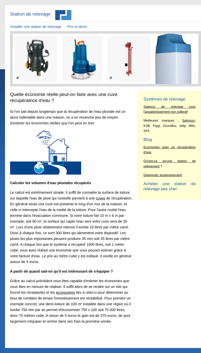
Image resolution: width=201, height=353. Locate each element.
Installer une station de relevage (35, 27)
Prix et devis (77, 27)
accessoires (65, 292)
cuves (100, 198)
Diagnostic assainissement (162, 175)
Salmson (188, 120)
